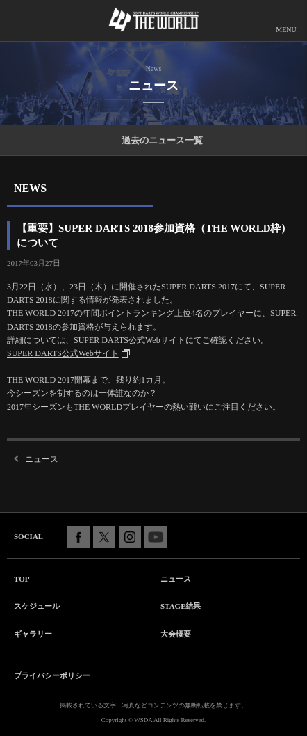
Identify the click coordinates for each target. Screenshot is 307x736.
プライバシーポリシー (52, 675)
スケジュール (37, 606)
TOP (21, 579)
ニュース (41, 459)
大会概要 (175, 634)
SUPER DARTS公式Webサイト (63, 353)
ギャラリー (33, 634)
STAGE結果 (180, 606)
